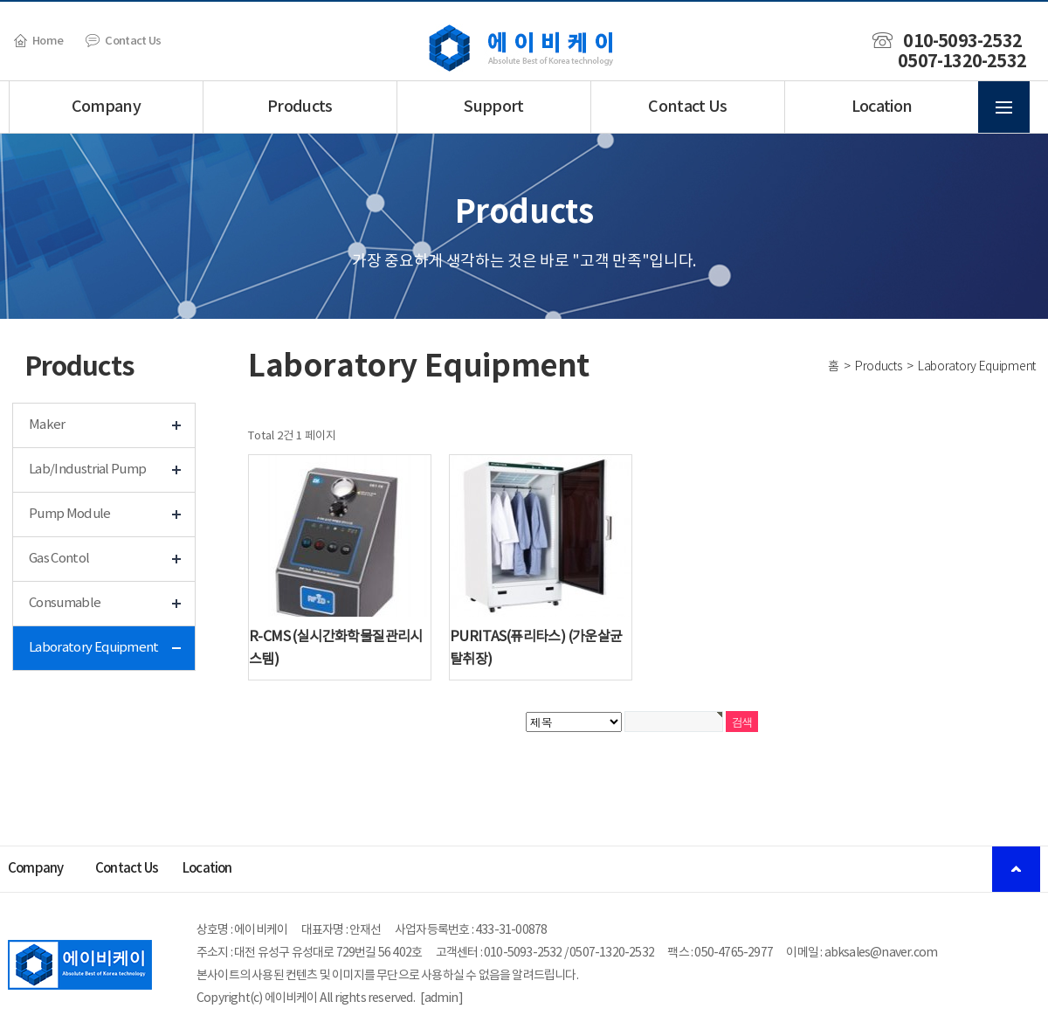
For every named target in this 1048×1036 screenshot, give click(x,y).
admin (441, 998)
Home (38, 41)
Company (106, 107)
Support (493, 107)
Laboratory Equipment (94, 647)
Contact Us (123, 41)
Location (882, 107)
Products (300, 107)
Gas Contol (59, 558)
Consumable (64, 603)
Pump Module (70, 514)
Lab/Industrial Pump (87, 469)
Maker (47, 425)
